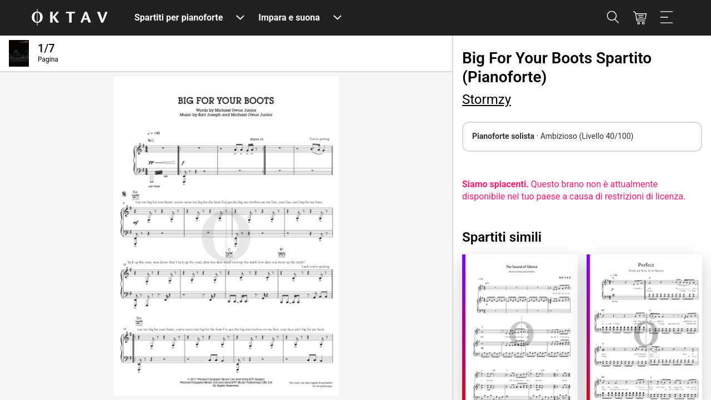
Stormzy (486, 99)
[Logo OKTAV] (69, 18)
